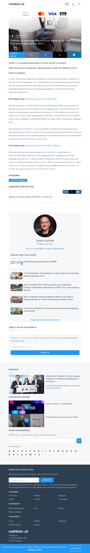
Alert (35, 508)
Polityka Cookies (15, 525)
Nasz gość (62, 495)
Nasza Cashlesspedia (16, 508)
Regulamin (62, 521)
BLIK (14, 197)
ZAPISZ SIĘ (45, 352)
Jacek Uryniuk (21, 35)
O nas (11, 521)
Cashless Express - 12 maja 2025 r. (59, 404)
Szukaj (60, 508)
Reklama (37, 521)
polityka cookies (35, 549)
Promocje (13, 369)
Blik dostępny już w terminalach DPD (41, 99)
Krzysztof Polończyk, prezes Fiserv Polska (62, 417)
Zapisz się (47, 480)
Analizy (11, 499)
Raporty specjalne (15, 512)
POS (58, 159)
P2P (66, 162)
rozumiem (75, 548)
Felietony (37, 495)
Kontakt (36, 525)
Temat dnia (13, 495)
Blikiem (67, 67)
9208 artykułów (58, 249)
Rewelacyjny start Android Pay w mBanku (43, 145)
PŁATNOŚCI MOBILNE (14, 55)
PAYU (50, 197)
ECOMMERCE (36, 197)
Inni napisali (62, 499)
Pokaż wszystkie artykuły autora (45, 320)
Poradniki (37, 499)
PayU (11, 72)
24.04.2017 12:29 (22, 37)
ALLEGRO (44, 197)
